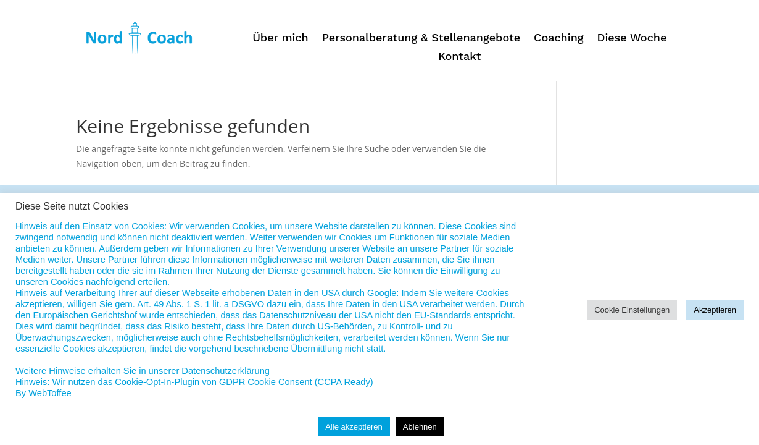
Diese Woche (632, 38)
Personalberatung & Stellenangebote (421, 38)
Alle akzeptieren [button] (354, 426)
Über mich (280, 38)
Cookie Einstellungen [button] (632, 310)
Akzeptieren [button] (715, 310)
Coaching (558, 38)
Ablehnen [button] (420, 426)
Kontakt (459, 57)
